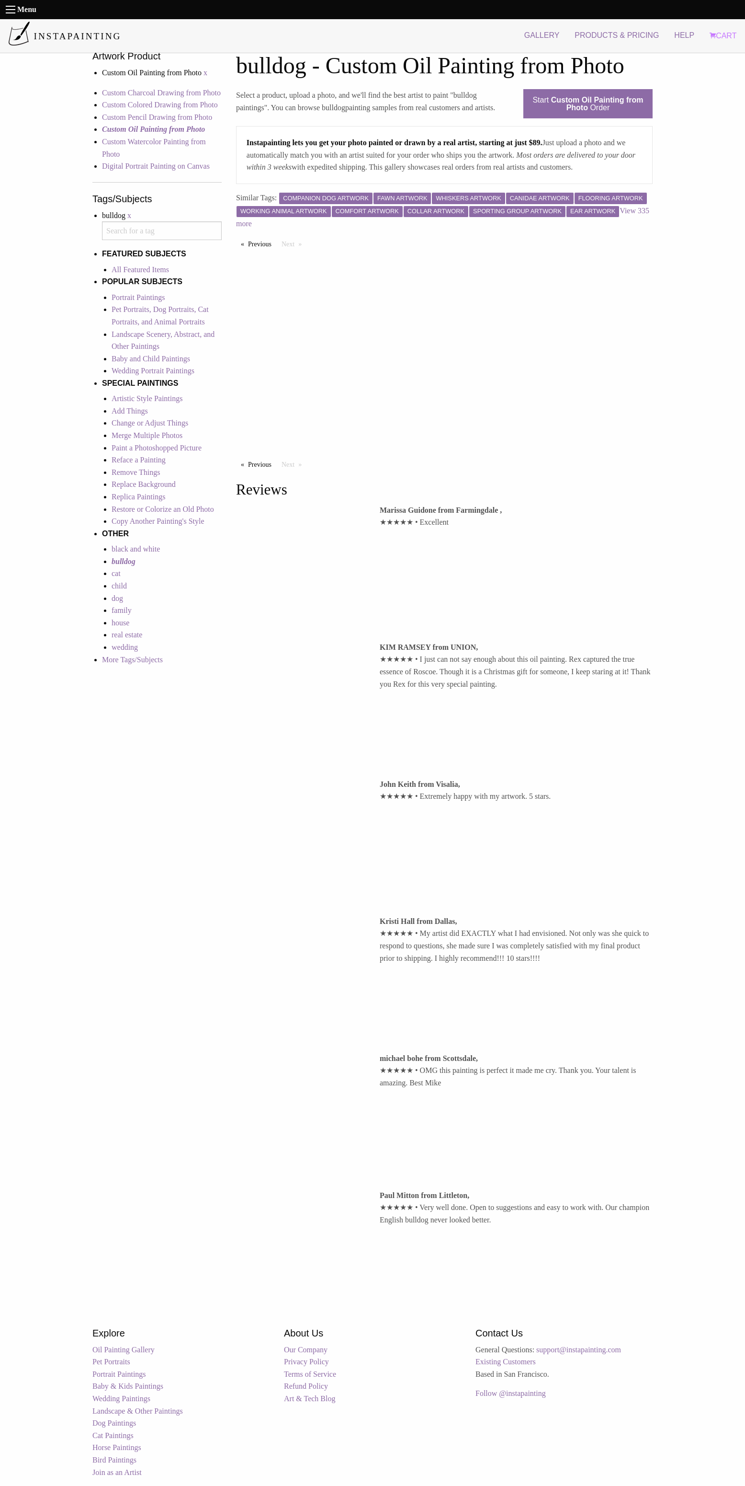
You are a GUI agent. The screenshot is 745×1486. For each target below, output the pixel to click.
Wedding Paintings (121, 1398)
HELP (684, 35)
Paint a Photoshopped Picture (157, 448)
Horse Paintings (116, 1447)
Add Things (130, 411)
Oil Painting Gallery (123, 1350)
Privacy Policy (306, 1362)
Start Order (587, 104)
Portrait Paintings (138, 297)
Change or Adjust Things (150, 423)
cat (116, 573)
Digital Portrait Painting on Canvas (156, 166)
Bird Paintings (114, 1460)
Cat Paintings (113, 1435)
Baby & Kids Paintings (127, 1386)
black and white (136, 549)
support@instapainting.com (578, 1350)
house (120, 623)
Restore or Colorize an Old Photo (163, 509)
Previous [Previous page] (262, 243)
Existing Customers (505, 1362)
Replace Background (144, 484)
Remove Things (136, 472)
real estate (127, 635)
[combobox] (162, 230)
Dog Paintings (114, 1423)
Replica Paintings (138, 497)
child (119, 586)
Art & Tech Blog (309, 1398)
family (122, 610)
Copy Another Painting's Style (158, 521)
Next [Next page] (294, 243)
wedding (125, 647)
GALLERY (542, 35)
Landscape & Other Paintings (137, 1411)
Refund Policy (306, 1386)
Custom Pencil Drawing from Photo (157, 117)
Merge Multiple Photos (147, 435)
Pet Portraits (111, 1362)
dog (117, 598)
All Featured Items (140, 269)
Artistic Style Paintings (147, 398)
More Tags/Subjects (132, 660)
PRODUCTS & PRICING (617, 35)
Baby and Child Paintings (151, 359)
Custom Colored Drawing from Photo (160, 105)
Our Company (305, 1350)
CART (723, 36)
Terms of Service (310, 1374)
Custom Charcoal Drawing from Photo (161, 93)
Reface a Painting (139, 460)
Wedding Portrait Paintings (153, 371)
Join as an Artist (117, 1472)
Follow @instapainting (510, 1393)
